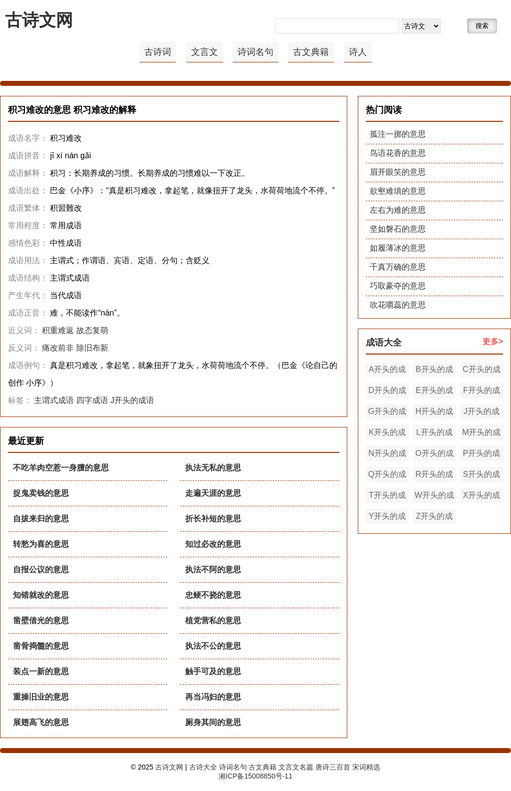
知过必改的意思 (213, 544)
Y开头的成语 (387, 518)
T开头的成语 (387, 497)
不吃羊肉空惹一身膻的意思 (61, 467)
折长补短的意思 (213, 518)
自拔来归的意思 (41, 518)
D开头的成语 (387, 392)
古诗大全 (203, 767)
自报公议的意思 (41, 569)
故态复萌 (92, 330)
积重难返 (58, 330)
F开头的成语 (481, 392)
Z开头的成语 (434, 518)
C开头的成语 (482, 371)
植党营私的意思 (213, 620)
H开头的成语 (435, 413)
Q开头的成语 (387, 476)
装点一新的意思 (41, 671)
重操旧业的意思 (41, 697)
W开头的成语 (434, 497)
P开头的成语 (481, 455)
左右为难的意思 (398, 210)
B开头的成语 (434, 371)
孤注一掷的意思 (398, 134)
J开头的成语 (132, 400)
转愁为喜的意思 (41, 544)
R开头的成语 (435, 476)
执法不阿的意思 (213, 569)
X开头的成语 (481, 497)
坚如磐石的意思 (398, 229)
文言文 (204, 52)
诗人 (358, 52)
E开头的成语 (434, 392)
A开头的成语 (387, 371)
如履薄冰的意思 (398, 248)
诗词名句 (255, 52)
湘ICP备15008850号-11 (255, 776)
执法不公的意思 (213, 646)
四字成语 (92, 400)
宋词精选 (366, 767)
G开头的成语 (387, 413)
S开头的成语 (481, 476)
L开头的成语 (434, 434)
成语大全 (384, 343)
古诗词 (157, 52)
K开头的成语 (387, 434)
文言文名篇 (295, 767)
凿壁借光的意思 (41, 620)
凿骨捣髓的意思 (41, 646)
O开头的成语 (434, 455)
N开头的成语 (387, 455)
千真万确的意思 (398, 267)
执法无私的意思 (213, 467)
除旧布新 (92, 348)
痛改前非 (58, 348)
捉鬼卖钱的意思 (41, 493)
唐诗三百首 (332, 767)
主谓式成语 (54, 400)
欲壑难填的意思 (398, 191)
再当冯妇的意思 (213, 697)
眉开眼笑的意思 (398, 172)
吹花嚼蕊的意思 (398, 305)
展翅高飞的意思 (41, 722)
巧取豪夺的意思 (398, 286)
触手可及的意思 (213, 671)
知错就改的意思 (41, 595)
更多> (493, 341)
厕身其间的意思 (213, 722)
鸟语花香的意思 (398, 153)
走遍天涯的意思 (213, 493)
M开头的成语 (481, 434)
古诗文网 (39, 19)
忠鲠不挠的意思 (213, 595)
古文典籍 (311, 52)
